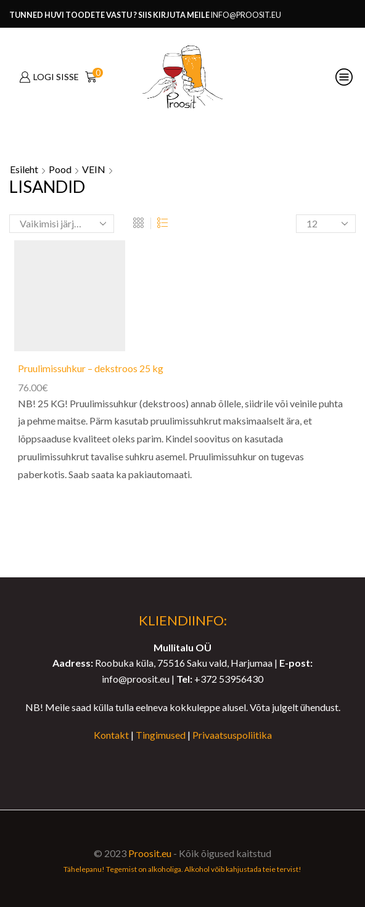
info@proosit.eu (246, 15)
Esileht (24, 169)
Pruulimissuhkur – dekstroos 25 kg (90, 368)
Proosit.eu (149, 853)
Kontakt (111, 735)
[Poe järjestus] (61, 223)
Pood (60, 169)
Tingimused (161, 735)
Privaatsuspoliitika (232, 735)
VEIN (93, 169)
